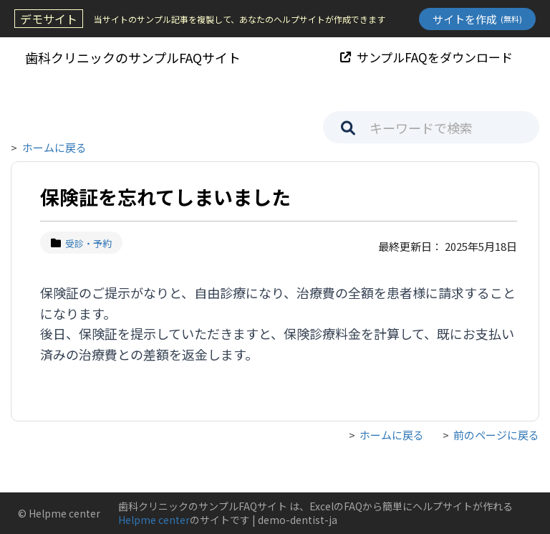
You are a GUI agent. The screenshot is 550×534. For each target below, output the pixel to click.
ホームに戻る (54, 147)
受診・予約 (81, 243)
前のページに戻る (496, 434)
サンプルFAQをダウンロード (426, 57)
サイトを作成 (477, 19)
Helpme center (154, 519)
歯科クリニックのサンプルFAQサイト (133, 57)
